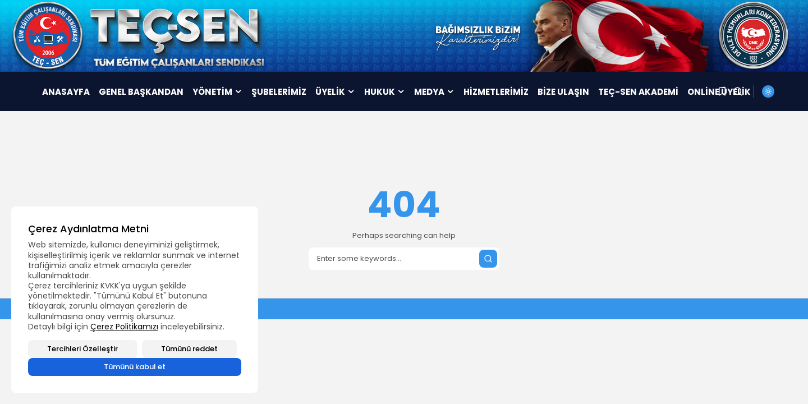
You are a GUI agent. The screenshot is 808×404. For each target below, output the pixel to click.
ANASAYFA (66, 92)
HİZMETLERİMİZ (496, 92)
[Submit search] (488, 259)
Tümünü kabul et (135, 366)
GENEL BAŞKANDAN (141, 92)
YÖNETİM (217, 92)
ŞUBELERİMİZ (278, 92)
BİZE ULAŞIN (563, 92)
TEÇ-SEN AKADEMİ (638, 92)
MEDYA (434, 92)
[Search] (404, 258)
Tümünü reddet (189, 348)
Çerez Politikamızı (124, 326)
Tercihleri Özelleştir (82, 348)
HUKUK (384, 92)
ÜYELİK (335, 92)
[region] (134, 299)
